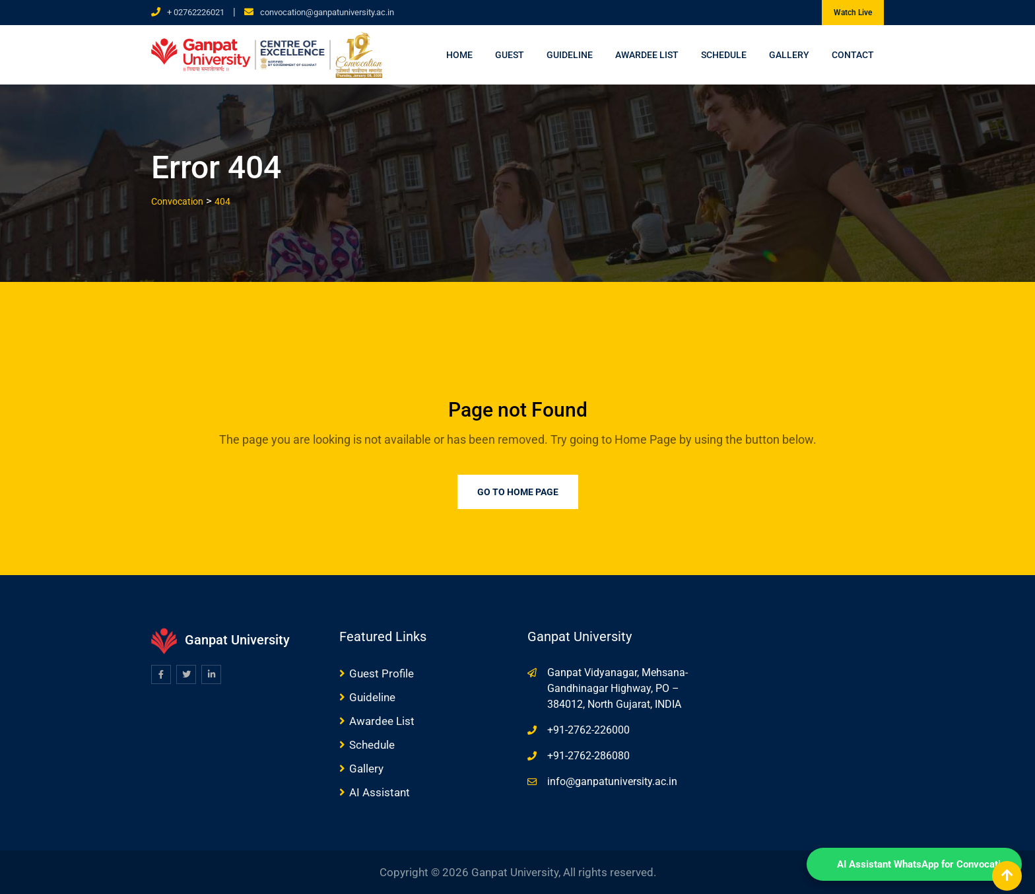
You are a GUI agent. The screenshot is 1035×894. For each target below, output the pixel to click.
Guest (509, 55)
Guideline (570, 55)
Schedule (724, 55)
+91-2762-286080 (588, 755)
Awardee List (647, 55)
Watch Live (853, 12)
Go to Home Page (517, 492)
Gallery (789, 55)
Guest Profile (381, 673)
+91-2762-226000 (588, 730)
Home (459, 55)
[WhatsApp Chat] (914, 864)
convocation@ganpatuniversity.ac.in (327, 12)
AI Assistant (379, 792)
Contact (853, 55)
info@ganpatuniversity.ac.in (612, 781)
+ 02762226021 (195, 12)
